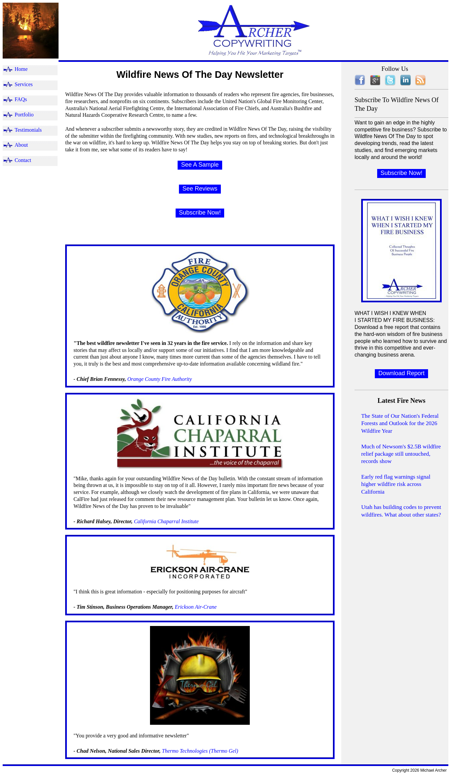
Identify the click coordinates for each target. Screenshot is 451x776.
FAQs (21, 99)
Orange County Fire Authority (159, 379)
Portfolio (24, 114)
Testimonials (28, 130)
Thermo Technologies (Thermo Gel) (200, 751)
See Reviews (199, 188)
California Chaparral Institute (166, 521)
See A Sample (200, 164)
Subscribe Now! (200, 212)
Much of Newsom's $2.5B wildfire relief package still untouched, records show (401, 454)
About (21, 145)
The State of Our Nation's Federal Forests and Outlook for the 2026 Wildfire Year (400, 423)
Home (21, 69)
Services (24, 84)
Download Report (401, 373)
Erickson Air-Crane (196, 607)
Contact (23, 160)
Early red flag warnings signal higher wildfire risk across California (395, 484)
